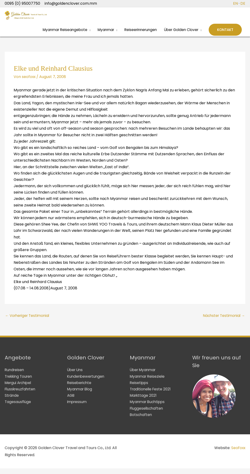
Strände (12, 401)
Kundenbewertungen (86, 382)
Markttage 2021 (144, 401)
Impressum (77, 407)
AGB (71, 401)
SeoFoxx (237, 453)
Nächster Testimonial (223, 321)
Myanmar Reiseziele (148, 382)
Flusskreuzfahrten (21, 394)
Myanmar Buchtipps (148, 407)
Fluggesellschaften (147, 414)
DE (242, 3)
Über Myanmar (144, 375)
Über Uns (75, 375)
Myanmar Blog (80, 394)
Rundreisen (15, 375)
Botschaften (141, 420)
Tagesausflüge (18, 407)
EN (235, 3)
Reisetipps (139, 388)
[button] (225, 34)
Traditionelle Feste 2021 (151, 394)
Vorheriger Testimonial (28, 321)
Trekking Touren (20, 382)
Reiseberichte (80, 388)
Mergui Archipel (19, 388)
